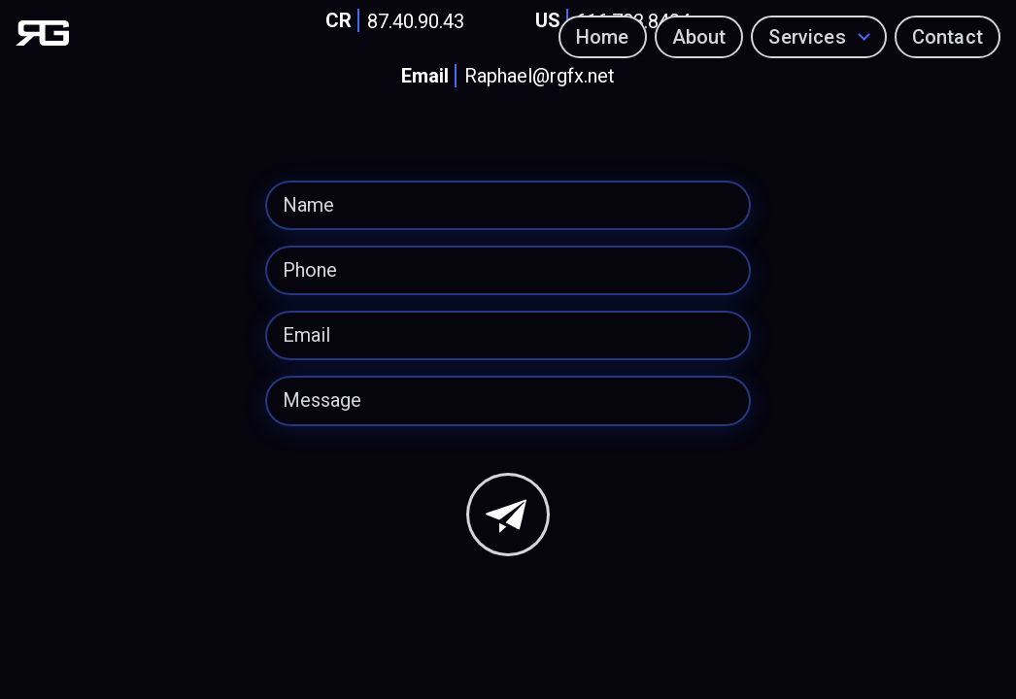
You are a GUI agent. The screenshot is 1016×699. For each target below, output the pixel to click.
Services (807, 37)
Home (602, 37)
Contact (947, 37)
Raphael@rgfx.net (504, 76)
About (699, 37)
